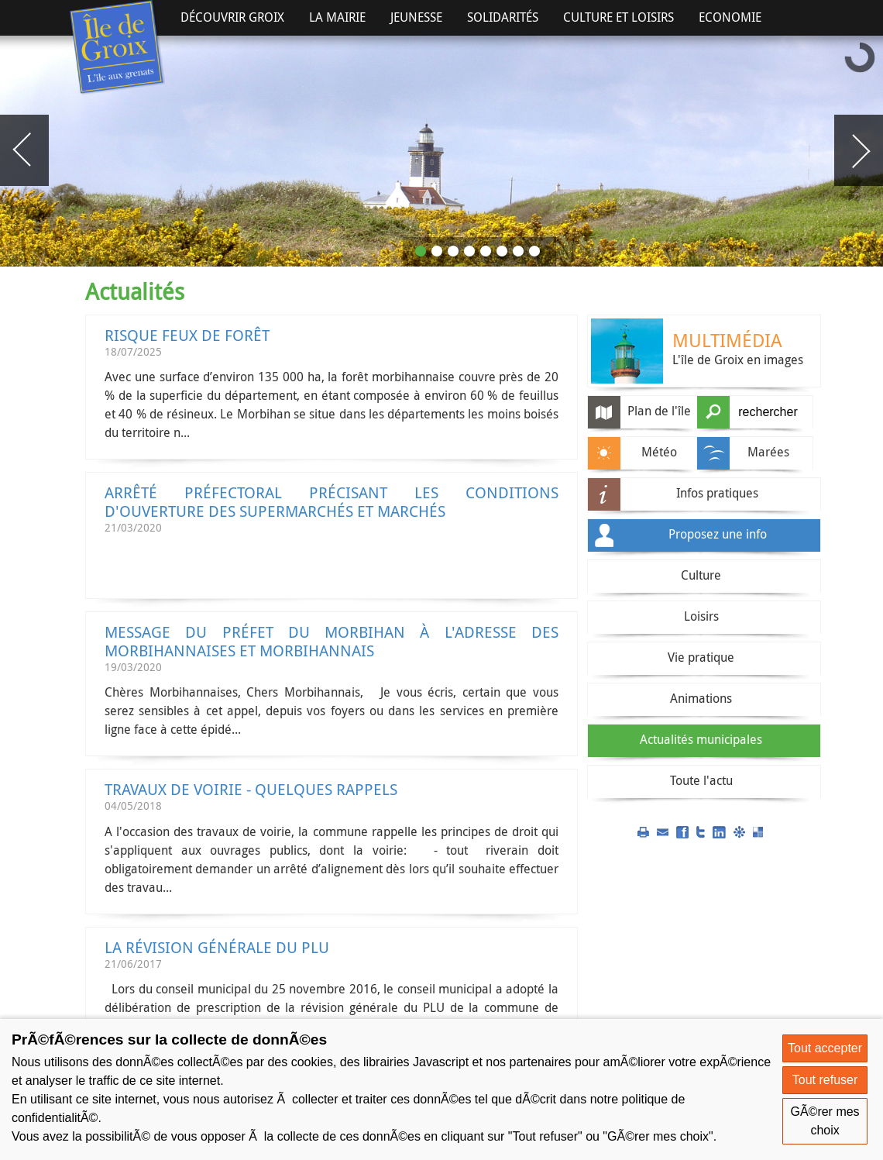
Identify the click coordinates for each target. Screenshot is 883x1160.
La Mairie (337, 17)
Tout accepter (825, 1048)
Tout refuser (824, 1079)
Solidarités (502, 17)
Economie (730, 17)
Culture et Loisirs (618, 17)
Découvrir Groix (232, 17)
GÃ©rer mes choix (824, 1121)
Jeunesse (416, 17)
